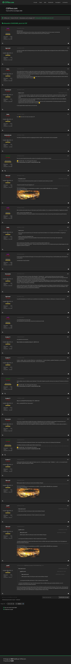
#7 (68, 155)
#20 (68, 439)
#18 (68, 398)
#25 (68, 565)
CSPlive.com (8, 2)
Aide (45, 2)
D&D (12, 659)
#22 (68, 480)
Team (40, 2)
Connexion (65, 2)
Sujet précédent (6, 597)
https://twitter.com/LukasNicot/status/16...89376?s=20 (28, 342)
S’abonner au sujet (9, 609)
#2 (68, 48)
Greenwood (8, 89)
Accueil (35, 2)
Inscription (57, 2)
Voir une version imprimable (11, 607)
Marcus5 (8, 175)
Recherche (50, 2)
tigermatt (7, 48)
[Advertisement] (35, 621)
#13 (68, 296)
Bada (8, 69)
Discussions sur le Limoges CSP (27, 18)
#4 (68, 89)
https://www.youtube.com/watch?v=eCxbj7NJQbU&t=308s (28, 162)
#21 (68, 459)
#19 (68, 419)
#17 (68, 378)
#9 (68, 207)
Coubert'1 (7, 337)
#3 (68, 68)
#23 (68, 505)
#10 (68, 227)
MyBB (12, 661)
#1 (68, 28)
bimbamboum (7, 135)
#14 (68, 317)
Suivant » (19, 603)
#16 (68, 357)
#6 (68, 135)
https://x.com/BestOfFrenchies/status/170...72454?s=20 (28, 400)
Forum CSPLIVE (14, 18)
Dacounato (8, 274)
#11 (68, 254)
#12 (68, 273)
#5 (68, 114)
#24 (68, 526)
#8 (68, 175)
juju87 (7, 505)
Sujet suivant (13, 597)
